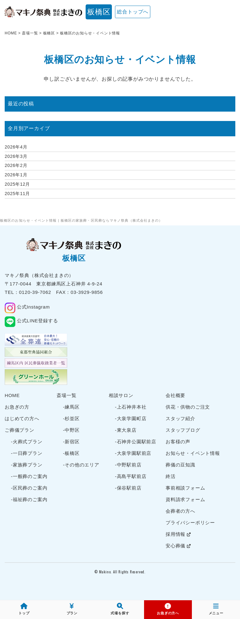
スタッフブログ (183, 430)
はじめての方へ (22, 418)
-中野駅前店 (128, 464)
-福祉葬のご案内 (29, 499)
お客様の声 (178, 441)
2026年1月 (16, 174)
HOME (12, 395)
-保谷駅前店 (128, 488)
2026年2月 (16, 165)
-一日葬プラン (26, 453)
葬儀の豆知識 (180, 464)
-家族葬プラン (26, 464)
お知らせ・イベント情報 (193, 453)
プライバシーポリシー (190, 522)
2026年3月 (16, 156)
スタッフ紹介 (180, 418)
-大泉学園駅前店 (133, 453)
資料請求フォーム (185, 499)
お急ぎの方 (17, 407)
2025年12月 (17, 184)
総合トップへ (132, 11)
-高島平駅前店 (131, 476)
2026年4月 (16, 146)
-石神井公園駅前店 (135, 441)
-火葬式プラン (26, 441)
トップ (23, 609)
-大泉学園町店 (131, 418)
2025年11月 (17, 193)
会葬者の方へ (180, 511)
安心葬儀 (178, 545)
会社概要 (175, 395)
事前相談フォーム (185, 488)
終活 (171, 476)
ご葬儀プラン (19, 430)
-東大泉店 (126, 430)
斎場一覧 (66, 395)
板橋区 (98, 12)
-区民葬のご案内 (29, 488)
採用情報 (178, 534)
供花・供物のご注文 (188, 407)
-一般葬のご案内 (29, 476)
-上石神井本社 (131, 407)
